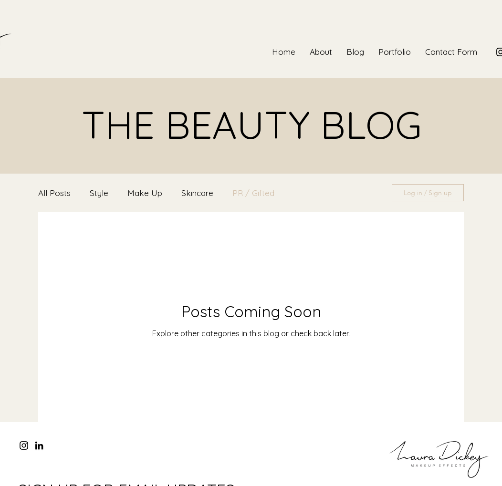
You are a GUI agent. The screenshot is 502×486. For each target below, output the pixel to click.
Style (99, 193)
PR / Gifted (253, 193)
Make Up (144, 193)
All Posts (54, 193)
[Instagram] (24, 445)
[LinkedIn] (39, 445)
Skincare (197, 193)
